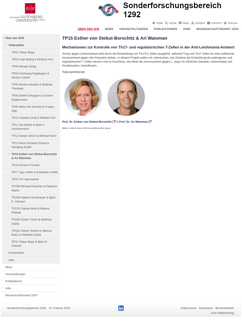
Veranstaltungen (133, 29)
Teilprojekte (16, 45)
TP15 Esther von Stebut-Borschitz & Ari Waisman (34, 156)
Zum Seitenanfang (222, 313)
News (109, 29)
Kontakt (216, 23)
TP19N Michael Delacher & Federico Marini (34, 188)
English (233, 23)
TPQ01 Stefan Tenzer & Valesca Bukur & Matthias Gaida (31, 232)
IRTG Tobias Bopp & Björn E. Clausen (29, 243)
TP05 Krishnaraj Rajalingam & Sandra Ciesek (30, 75)
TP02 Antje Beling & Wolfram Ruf (32, 59)
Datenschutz (189, 308)
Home (159, 23)
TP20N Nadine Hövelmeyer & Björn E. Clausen (33, 199)
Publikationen (165, 29)
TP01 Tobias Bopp (22, 52)
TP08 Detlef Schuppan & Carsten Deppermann (32, 97)
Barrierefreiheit (224, 308)
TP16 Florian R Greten (25, 165)
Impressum (206, 308)
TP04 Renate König (23, 66)
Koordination (16, 252)
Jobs (187, 29)
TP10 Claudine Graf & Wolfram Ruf (33, 117)
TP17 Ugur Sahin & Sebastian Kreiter (34, 172)
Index (186, 23)
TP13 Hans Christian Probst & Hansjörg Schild (30, 145)
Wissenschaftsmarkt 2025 (217, 29)
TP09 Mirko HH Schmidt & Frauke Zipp (32, 108)
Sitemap (200, 23)
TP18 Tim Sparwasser (25, 179)
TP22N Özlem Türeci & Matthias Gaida (31, 221)
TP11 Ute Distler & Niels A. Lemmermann (28, 126)
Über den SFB (88, 29)
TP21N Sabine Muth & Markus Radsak (30, 210)
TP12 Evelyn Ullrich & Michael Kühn (33, 135)
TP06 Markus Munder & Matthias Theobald (32, 86)
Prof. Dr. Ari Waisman (133, 121)
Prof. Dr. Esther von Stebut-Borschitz (87, 121)
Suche (173, 23)
